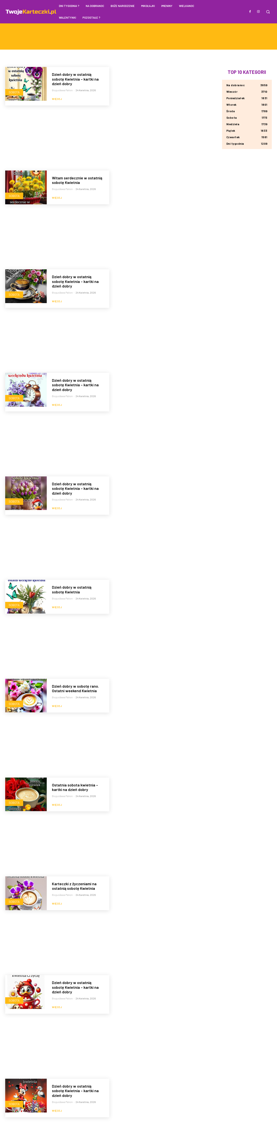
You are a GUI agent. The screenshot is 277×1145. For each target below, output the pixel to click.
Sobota (14, 92)
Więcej (57, 98)
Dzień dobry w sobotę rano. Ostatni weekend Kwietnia (75, 688)
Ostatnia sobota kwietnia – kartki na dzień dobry (75, 787)
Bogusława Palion (62, 90)
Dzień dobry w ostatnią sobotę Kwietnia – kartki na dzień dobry (75, 79)
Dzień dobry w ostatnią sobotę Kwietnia (71, 589)
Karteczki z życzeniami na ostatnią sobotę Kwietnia (74, 886)
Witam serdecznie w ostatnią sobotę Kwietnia (77, 180)
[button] (268, 12)
